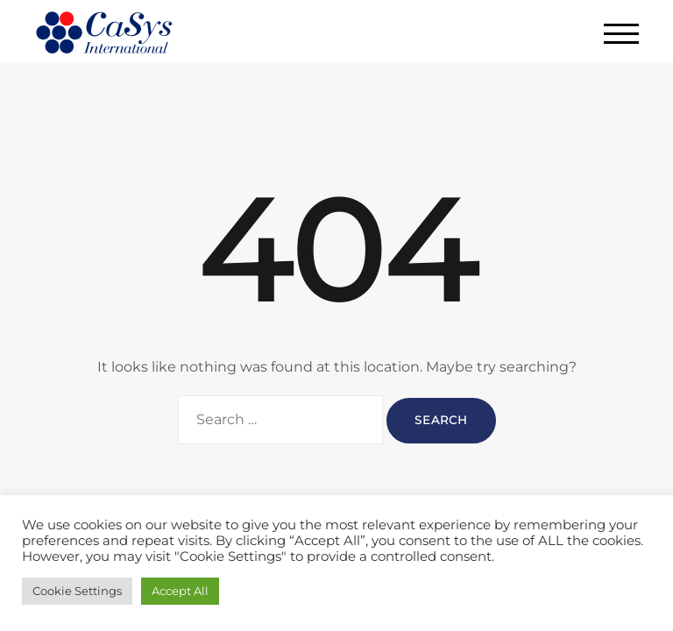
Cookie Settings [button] (77, 591)
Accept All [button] (180, 591)
